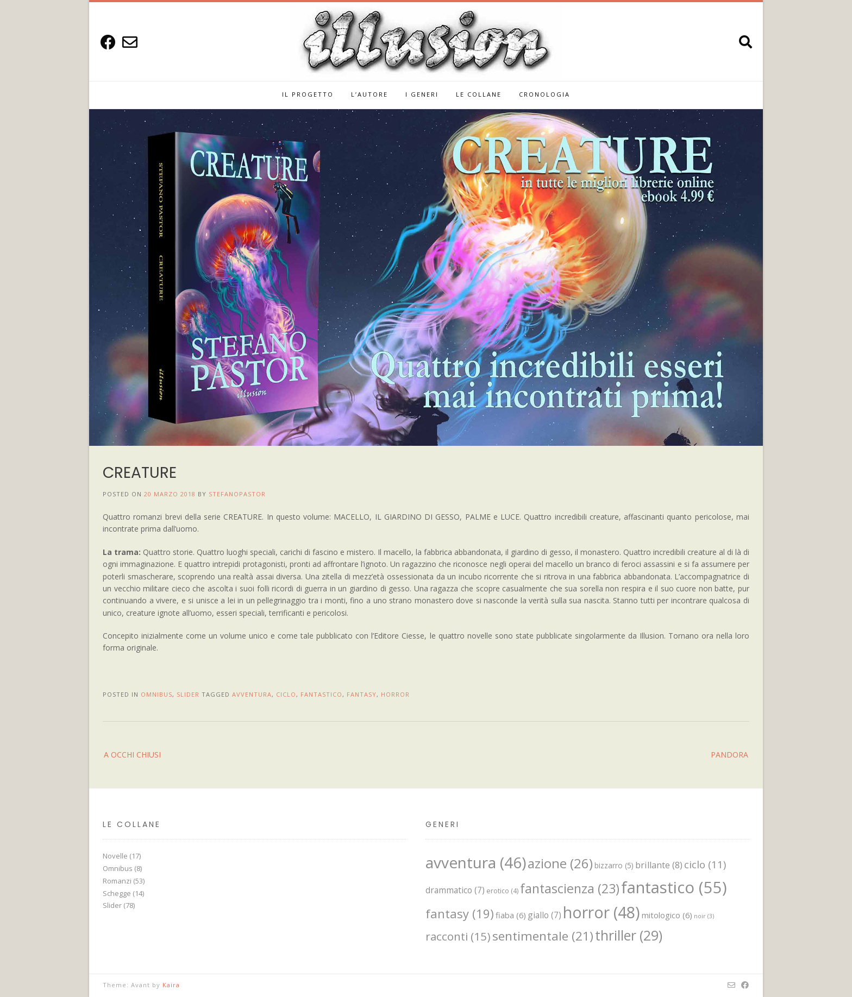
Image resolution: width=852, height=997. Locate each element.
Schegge (117, 893)
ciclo (286, 694)
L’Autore (369, 94)
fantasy (362, 694)
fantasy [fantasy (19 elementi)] (459, 913)
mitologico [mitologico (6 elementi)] (667, 915)
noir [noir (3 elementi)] (704, 916)
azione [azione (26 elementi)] (560, 863)
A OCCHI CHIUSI (132, 754)
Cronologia (544, 94)
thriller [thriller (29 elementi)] (628, 935)
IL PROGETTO (308, 94)
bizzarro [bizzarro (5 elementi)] (614, 865)
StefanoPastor (237, 494)
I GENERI (421, 94)
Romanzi (117, 881)
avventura (252, 694)
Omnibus (156, 694)
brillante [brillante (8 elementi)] (658, 865)
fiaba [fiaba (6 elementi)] (511, 915)
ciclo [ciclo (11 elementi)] (705, 864)
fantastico (321, 694)
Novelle (115, 856)
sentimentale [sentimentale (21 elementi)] (542, 935)
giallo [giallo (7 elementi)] (544, 915)
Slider (188, 694)
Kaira (171, 985)
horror (395, 694)
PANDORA (729, 754)
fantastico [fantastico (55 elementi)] (674, 887)
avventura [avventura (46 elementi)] (475, 862)
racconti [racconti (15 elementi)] (458, 936)
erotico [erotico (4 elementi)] (502, 890)
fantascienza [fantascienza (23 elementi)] (569, 888)
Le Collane (479, 94)
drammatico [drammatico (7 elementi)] (455, 890)
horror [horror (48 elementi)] (601, 912)
